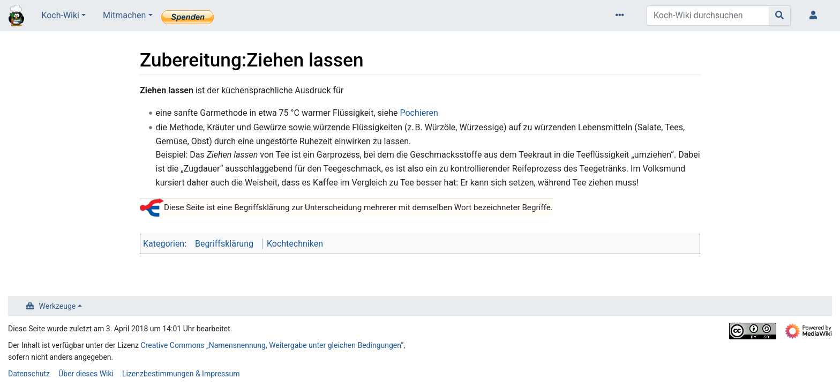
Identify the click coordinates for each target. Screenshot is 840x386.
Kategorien (163, 244)
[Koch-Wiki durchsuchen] (708, 15)
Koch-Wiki (60, 15)
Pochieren (419, 113)
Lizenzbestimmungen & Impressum (180, 373)
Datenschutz (29, 373)
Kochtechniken (295, 244)
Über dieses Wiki (86, 373)
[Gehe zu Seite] (780, 15)
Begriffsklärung (224, 244)
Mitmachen (124, 15)
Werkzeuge (57, 306)
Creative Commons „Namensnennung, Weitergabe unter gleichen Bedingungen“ (272, 345)
